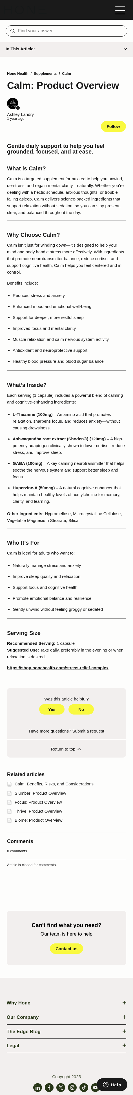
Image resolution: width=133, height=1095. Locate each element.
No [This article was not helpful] (81, 709)
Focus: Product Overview (38, 802)
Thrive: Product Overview (38, 811)
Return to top (66, 749)
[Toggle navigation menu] (120, 9)
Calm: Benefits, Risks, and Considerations (54, 783)
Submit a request (88, 731)
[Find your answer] (66, 31)
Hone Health (17, 73)
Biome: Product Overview (38, 820)
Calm (66, 73)
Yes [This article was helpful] (52, 709)
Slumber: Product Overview (40, 793)
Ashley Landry (20, 114)
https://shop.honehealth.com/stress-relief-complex (57, 667)
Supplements (45, 73)
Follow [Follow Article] (113, 126)
